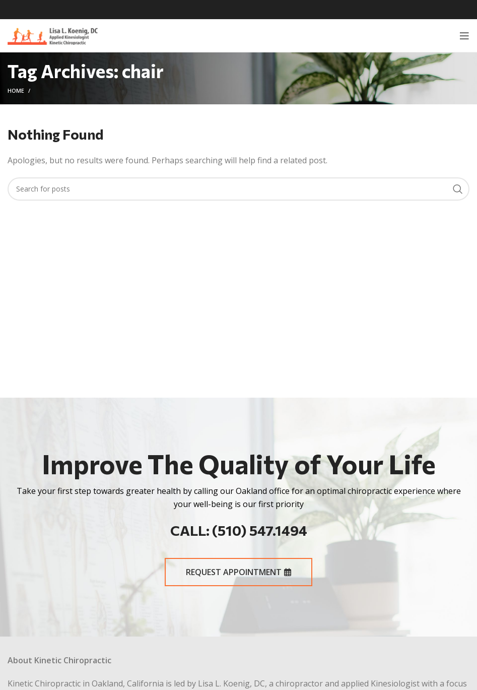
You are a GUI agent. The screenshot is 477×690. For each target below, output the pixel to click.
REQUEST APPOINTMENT (238, 572)
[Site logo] (53, 34)
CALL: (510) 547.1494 (238, 530)
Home (16, 90)
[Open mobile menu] (464, 36)
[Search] (238, 189)
